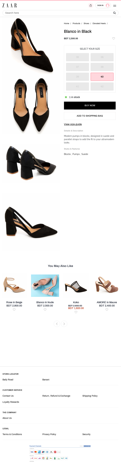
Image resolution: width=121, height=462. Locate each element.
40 (102, 76)
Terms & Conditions (12, 434)
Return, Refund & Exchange (56, 396)
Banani (45, 379)
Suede (84, 154)
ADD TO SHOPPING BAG (90, 116)
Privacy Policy (49, 434)
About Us (7, 418)
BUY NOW (90, 105)
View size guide (73, 124)
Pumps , (76, 154)
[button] (114, 5)
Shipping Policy (90, 396)
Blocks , (68, 154)
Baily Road (8, 379)
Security (86, 434)
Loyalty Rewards (11, 402)
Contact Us (8, 396)
